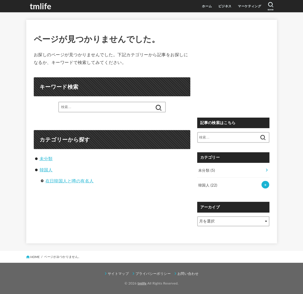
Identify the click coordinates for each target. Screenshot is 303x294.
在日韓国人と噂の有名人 (69, 180)
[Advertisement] (233, 71)
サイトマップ (118, 274)
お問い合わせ (187, 274)
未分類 (46, 158)
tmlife (41, 6)
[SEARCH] (270, 6)
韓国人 (46, 169)
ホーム (203, 6)
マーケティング (248, 6)
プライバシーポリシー (153, 274)
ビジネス (222, 6)
